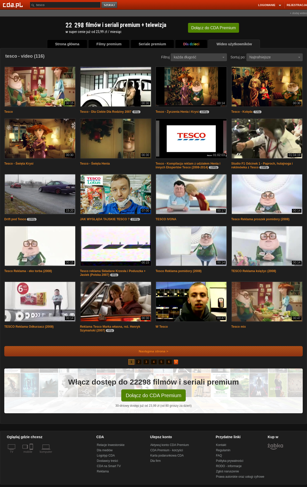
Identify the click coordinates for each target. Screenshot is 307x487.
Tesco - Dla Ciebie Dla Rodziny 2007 (106, 112)
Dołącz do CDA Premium (153, 395)
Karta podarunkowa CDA (167, 455)
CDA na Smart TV (109, 466)
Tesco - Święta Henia (95, 163)
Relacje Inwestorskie (111, 445)
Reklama (103, 471)
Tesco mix (238, 326)
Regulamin (223, 450)
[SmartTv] (32, 455)
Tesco (8, 112)
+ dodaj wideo (298, 13)
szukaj (109, 5)
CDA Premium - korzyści (166, 450)
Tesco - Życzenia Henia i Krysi (177, 112)
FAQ (219, 455)
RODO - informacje (229, 466)
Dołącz (213, 28)
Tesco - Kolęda (241, 112)
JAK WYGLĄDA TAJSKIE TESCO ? (105, 219)
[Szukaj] (65, 5)
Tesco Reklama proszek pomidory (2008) (260, 219)
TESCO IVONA (166, 219)
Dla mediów (105, 450)
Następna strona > (150, 351)
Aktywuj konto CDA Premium (169, 445)
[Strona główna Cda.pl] (13, 5)
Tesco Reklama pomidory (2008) (179, 271)
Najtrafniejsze (274, 57)
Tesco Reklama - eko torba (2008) (28, 271)
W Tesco (162, 326)
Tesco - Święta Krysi (18, 163)
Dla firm (155, 461)
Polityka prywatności (229, 461)
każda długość (199, 57)
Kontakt (221, 445)
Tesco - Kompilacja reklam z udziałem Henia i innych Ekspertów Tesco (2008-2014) (188, 165)
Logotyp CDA (106, 455)
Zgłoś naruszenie (227, 471)
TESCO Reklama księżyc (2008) (253, 271)
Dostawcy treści (107, 461)
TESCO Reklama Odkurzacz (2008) (29, 326)
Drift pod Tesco (15, 219)
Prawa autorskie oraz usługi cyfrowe (240, 476)
